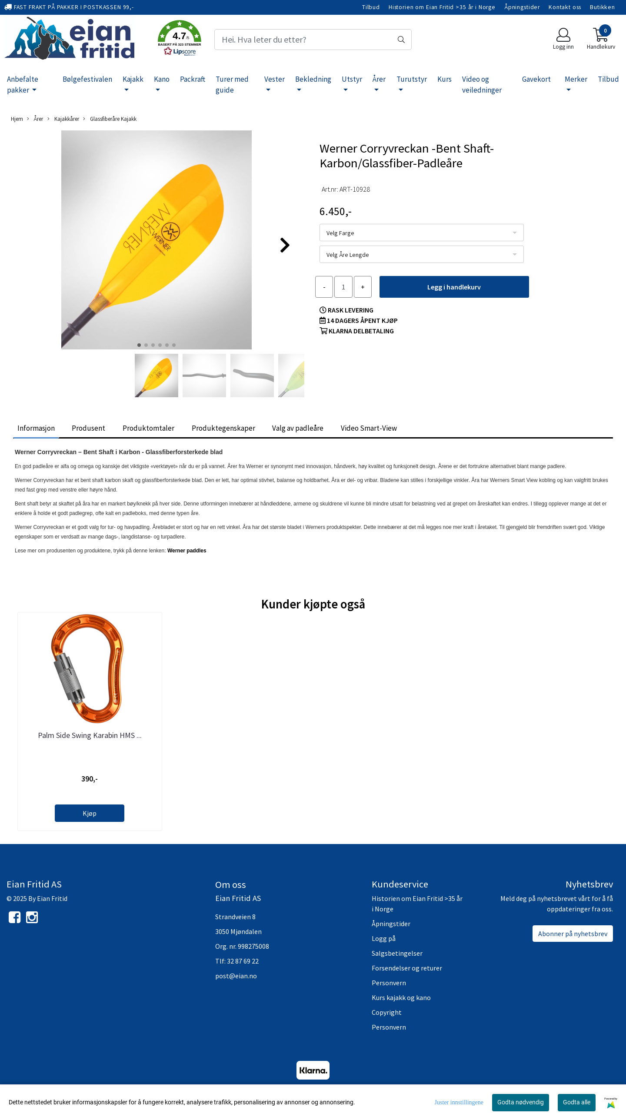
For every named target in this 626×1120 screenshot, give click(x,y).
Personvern (389, 982)
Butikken (602, 7)
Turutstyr (411, 79)
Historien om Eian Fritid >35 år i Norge (442, 7)
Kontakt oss (565, 7)
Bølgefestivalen (87, 79)
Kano (162, 79)
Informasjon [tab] (36, 428)
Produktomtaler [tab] (148, 428)
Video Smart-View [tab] (369, 428)
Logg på (384, 938)
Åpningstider (522, 7)
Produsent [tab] (88, 428)
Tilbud (371, 7)
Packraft (192, 79)
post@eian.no (236, 975)
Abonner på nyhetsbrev (572, 933)
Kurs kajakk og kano (401, 997)
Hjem (17, 118)
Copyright (387, 1012)
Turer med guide (232, 84)
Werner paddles (186, 551)
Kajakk (133, 79)
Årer (379, 79)
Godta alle (576, 1102)
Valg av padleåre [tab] (297, 428)
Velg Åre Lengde (347, 255)
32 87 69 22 (243, 961)
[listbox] (422, 232)
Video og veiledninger (482, 84)
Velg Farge (340, 233)
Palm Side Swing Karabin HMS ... (90, 735)
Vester (274, 79)
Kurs (444, 79)
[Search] (312, 39)
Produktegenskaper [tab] (223, 428)
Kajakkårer (63, 119)
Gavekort (536, 79)
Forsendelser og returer (407, 968)
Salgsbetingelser (397, 953)
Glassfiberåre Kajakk (110, 119)
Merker (576, 79)
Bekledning (313, 79)
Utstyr (352, 79)
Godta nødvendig (520, 1102)
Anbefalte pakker (22, 84)
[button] (179, 40)
